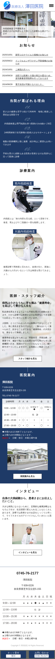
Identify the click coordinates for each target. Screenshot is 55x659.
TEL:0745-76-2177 (10, 395)
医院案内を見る (27, 476)
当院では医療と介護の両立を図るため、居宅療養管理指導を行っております (33, 77)
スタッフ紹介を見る (27, 358)
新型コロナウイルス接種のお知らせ (31, 55)
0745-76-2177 (27, 573)
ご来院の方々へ (22, 69)
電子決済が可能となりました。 (29, 84)
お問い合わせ (42, 653)
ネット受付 (13, 653)
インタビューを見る (27, 552)
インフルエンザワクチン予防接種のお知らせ (33, 62)
